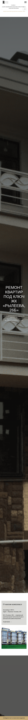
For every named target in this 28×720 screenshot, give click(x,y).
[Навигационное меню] (25, 2)
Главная (13, 5)
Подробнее (6, 621)
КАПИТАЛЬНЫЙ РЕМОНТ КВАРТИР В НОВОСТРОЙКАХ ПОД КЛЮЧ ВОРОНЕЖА (14, 7)
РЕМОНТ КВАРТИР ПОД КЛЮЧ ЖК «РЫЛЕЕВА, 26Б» (14, 11)
